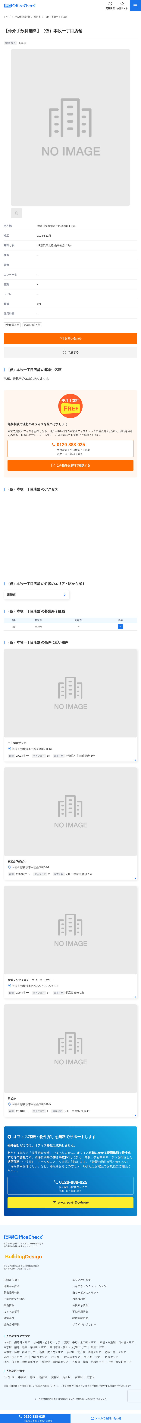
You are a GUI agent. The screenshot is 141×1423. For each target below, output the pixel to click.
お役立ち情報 (80, 1305)
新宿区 (43, 1377)
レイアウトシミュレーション (89, 1286)
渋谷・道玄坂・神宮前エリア (21, 1361)
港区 (32, 1377)
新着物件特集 (12, 1292)
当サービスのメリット (85, 1292)
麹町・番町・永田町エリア (80, 1342)
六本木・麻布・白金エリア (19, 1352)
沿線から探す (12, 1279)
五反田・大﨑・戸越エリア (88, 1361)
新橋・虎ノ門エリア (51, 1352)
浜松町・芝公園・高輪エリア (84, 1352)
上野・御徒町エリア (119, 1361)
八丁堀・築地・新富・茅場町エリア (25, 1347)
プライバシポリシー (84, 1324)
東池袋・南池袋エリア (55, 1361)
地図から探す (12, 1286)
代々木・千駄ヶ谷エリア (65, 1357)
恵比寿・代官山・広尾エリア (101, 1357)
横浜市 (37, 16)
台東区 (79, 1377)
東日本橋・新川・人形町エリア (68, 1347)
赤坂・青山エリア (115, 1352)
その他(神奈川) (22, 16)
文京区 (91, 1377)
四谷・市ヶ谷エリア (15, 1357)
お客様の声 (79, 1298)
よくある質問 (12, 1311)
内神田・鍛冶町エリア (17, 1342)
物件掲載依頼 (80, 1318)
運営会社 (9, 1318)
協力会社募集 (12, 1324)
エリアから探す (81, 1279)
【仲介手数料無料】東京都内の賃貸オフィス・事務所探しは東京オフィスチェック (71, 1399)
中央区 (22, 1377)
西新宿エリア (39, 1357)
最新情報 (9, 1305)
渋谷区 (55, 1377)
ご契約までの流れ (14, 1298)
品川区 (67, 1377)
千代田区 (9, 1377)
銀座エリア (97, 1347)
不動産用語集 (80, 1311)
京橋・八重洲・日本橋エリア (117, 1342)
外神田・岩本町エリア (47, 1342)
